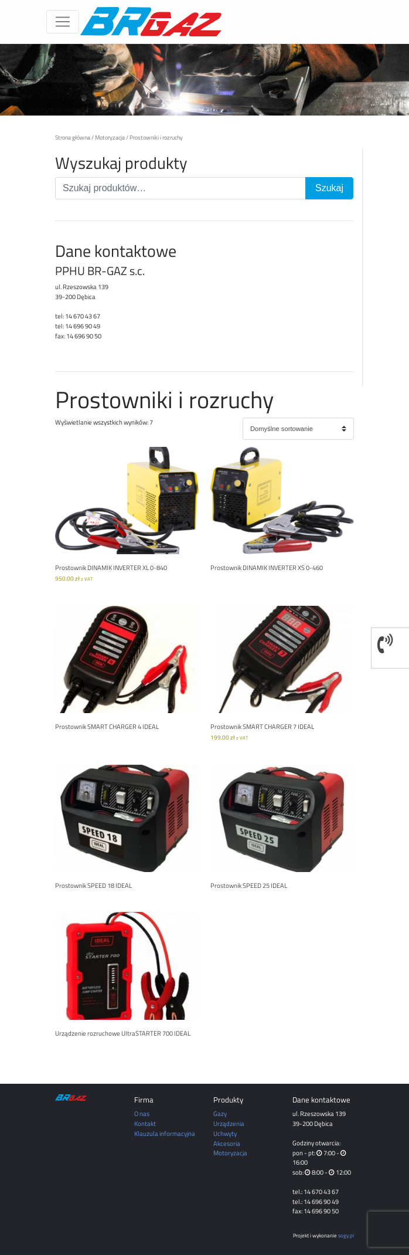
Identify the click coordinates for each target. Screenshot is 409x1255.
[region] (204, 80)
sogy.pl (346, 1235)
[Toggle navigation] (62, 21)
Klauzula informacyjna (164, 1133)
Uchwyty (225, 1133)
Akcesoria (226, 1143)
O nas (141, 1113)
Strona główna (72, 137)
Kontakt (145, 1123)
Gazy (220, 1113)
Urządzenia (228, 1123)
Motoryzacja (110, 137)
